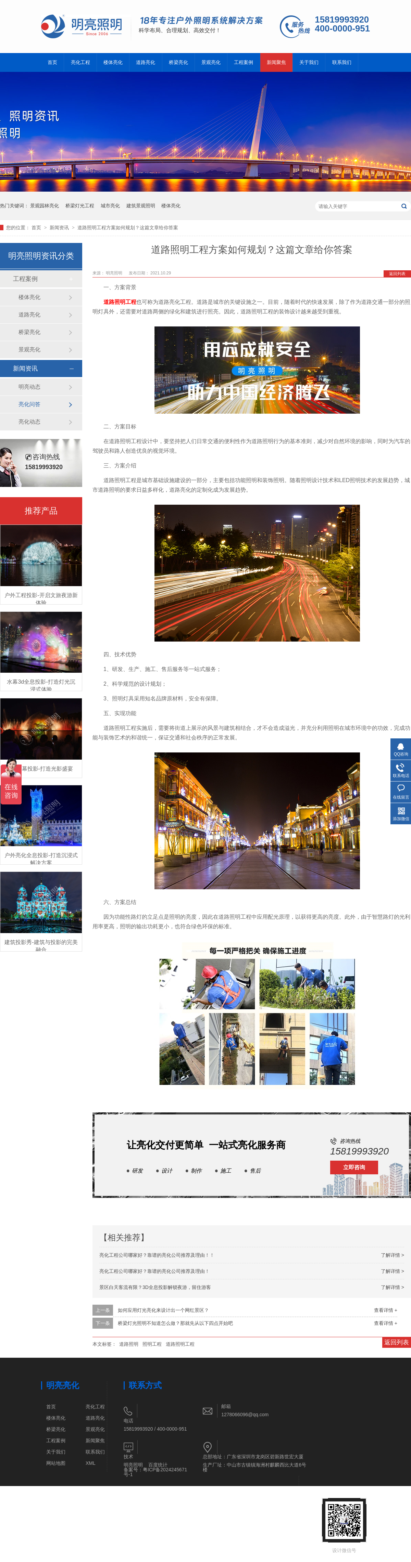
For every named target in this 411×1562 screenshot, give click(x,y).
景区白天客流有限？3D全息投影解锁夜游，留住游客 (155, 1287)
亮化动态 (29, 422)
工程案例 (243, 62)
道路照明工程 (119, 302)
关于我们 (309, 62)
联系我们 (341, 62)
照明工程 (152, 1344)
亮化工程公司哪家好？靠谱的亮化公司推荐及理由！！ (156, 1255)
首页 (52, 62)
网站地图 (55, 1463)
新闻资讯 (60, 227)
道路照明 (128, 1344)
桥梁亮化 (178, 62)
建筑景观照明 (140, 205)
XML (91, 1463)
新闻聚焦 (276, 62)
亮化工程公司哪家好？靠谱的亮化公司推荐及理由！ (154, 1271)
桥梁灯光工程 (79, 205)
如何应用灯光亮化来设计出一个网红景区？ (163, 1310)
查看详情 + (385, 1310)
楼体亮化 (113, 62)
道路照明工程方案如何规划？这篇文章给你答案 (127, 227)
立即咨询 (354, 1167)
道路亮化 (145, 62)
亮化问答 (29, 404)
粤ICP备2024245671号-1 (155, 1472)
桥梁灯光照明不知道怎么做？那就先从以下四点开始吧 (175, 1323)
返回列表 (397, 273)
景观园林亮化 (44, 205)
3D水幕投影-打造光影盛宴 (41, 769)
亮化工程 (80, 62)
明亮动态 (29, 387)
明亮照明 (133, 1465)
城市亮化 (110, 205)
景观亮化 (211, 62)
